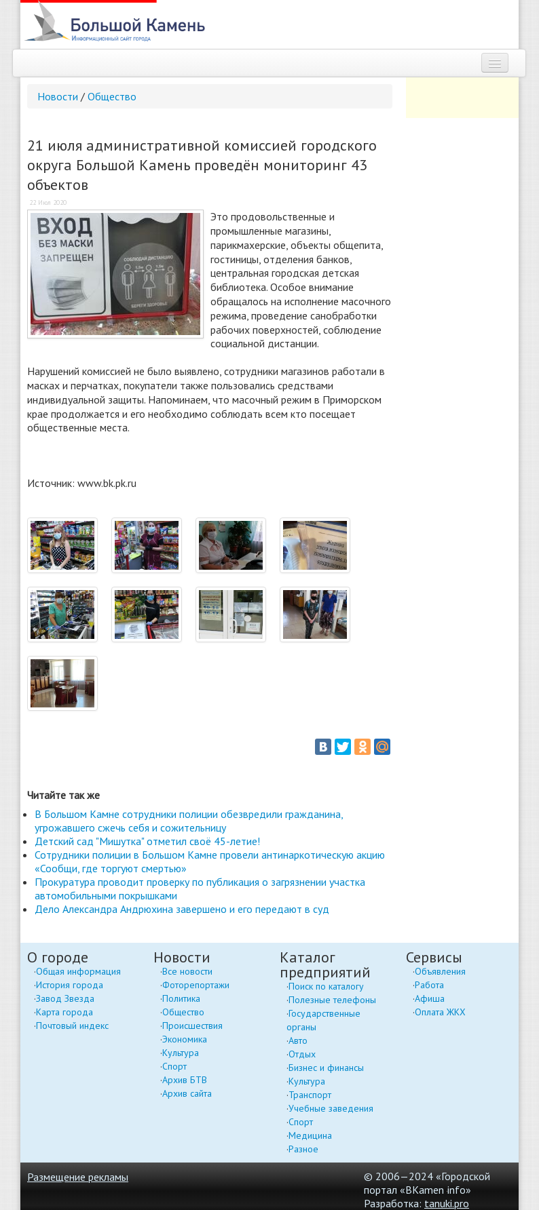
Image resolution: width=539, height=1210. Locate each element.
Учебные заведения (331, 1108)
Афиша (430, 998)
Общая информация (78, 971)
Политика (181, 998)
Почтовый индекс (72, 1025)
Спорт (174, 1066)
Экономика (184, 1039)
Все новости (187, 971)
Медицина (310, 1135)
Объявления (440, 971)
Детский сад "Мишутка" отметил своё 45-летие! (147, 841)
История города (69, 985)
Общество (112, 96)
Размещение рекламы (77, 1177)
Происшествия (192, 1025)
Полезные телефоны (332, 1000)
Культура (180, 1053)
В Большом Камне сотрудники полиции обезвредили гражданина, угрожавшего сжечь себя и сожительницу (189, 820)
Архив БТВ (184, 1080)
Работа (429, 985)
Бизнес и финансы (326, 1067)
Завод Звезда (65, 998)
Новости (57, 96)
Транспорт (310, 1095)
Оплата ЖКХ (440, 1012)
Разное (303, 1149)
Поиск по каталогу (326, 986)
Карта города (64, 1012)
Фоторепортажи (195, 985)
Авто (298, 1040)
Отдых (302, 1054)
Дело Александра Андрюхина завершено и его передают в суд (182, 909)
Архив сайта (187, 1093)
